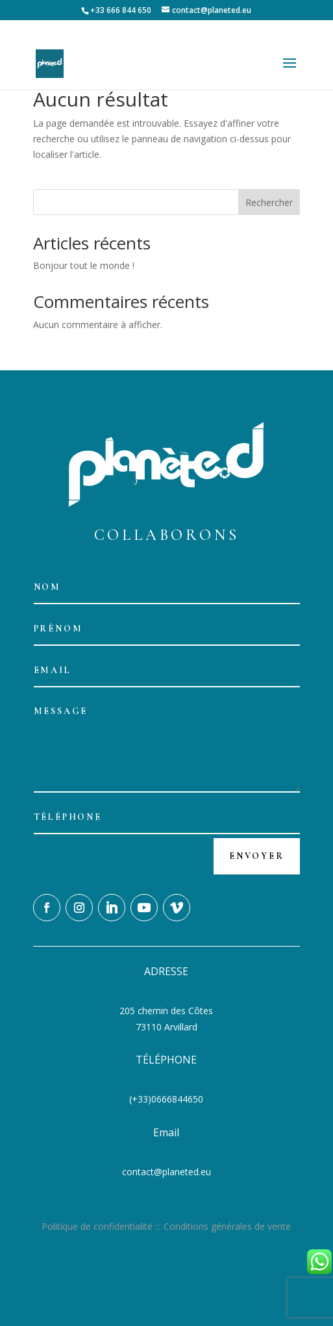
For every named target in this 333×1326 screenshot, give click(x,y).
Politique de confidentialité (97, 1226)
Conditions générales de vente (227, 1226)
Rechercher (269, 202)
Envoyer (256, 855)
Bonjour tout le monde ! (83, 265)
